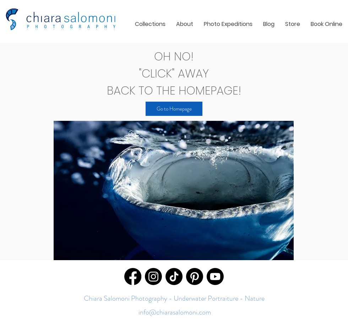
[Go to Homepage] (174, 109)
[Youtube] (215, 276)
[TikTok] (174, 276)
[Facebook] (132, 276)
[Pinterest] (194, 276)
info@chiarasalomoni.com (174, 312)
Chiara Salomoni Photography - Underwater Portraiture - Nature (174, 298)
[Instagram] (153, 276)
